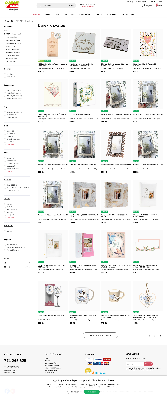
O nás (160, 2)
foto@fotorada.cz (9, 372)
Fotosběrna (111, 14)
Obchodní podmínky (52, 365)
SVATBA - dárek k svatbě (13, 34)
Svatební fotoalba (11, 46)
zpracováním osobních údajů (148, 368)
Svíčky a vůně (84, 14)
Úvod (7, 21)
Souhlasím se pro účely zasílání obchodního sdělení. (143, 369)
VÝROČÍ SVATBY (11, 62)
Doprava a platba (141, 2)
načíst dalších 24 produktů (100, 335)
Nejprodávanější (51, 363)
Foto (57, 14)
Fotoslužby (129, 2)
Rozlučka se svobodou (13, 52)
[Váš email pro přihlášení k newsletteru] (136, 364)
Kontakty (153, 2)
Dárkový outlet (128, 14)
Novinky (36, 14)
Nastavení (75, 392)
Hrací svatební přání (12, 37)
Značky (99, 14)
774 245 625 (15, 360)
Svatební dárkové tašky (13, 55)
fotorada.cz (49, 373)
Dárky (6, 31)
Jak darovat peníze (12, 59)
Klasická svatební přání (13, 40)
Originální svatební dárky (13, 43)
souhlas (92, 384)
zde (116, 387)
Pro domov (69, 14)
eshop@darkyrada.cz (10, 370)
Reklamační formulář (53, 368)
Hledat (71, 5)
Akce (46, 358)
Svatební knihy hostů (12, 49)
